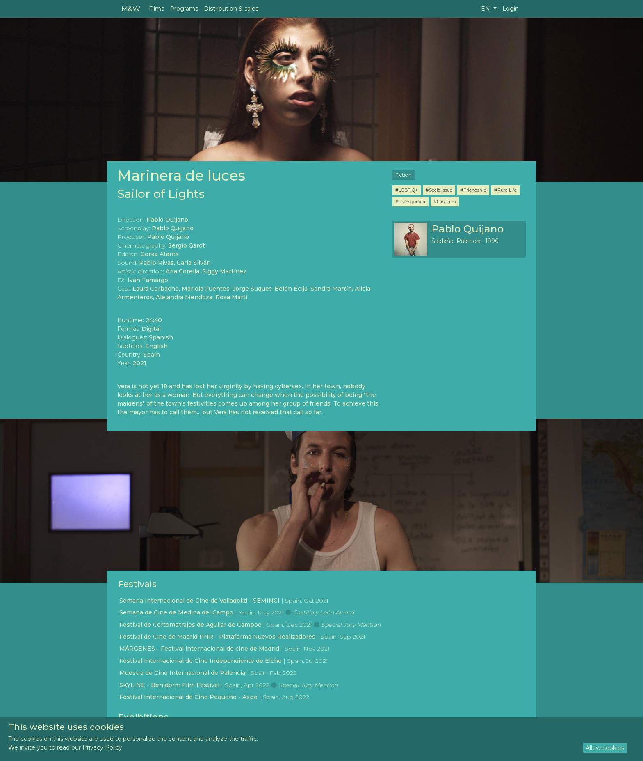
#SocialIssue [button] (439, 190)
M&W (130, 8)
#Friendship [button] (473, 190)
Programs (184, 8)
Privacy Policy (102, 747)
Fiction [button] (403, 175)
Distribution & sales (231, 8)
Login (510, 8)
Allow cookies (605, 748)
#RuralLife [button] (505, 190)
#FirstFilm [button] (444, 201)
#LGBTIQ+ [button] (406, 190)
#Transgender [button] (410, 201)
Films (156, 8)
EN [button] (486, 8)
